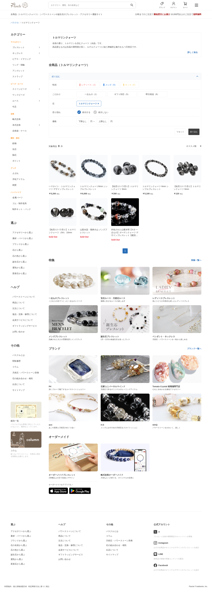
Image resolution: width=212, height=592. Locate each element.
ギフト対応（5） (122, 94)
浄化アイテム (18, 179)
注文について (18, 308)
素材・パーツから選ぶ (22, 238)
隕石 (14, 155)
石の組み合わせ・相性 (22, 378)
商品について (18, 302)
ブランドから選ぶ (20, 244)
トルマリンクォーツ (88, 103)
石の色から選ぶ (19, 256)
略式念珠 (16, 119)
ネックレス (17, 53)
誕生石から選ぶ (19, 262)
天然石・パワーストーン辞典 (25, 372)
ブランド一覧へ (194, 348)
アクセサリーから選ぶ (22, 232)
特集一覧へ (196, 260)
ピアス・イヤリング (21, 59)
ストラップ (17, 76)
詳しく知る (192, 52)
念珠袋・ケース (19, 131)
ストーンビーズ (19, 89)
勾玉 (14, 106)
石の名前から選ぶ (19, 545)
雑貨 (14, 185)
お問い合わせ (18, 332)
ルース (15, 101)
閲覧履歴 (16, 361)
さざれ (15, 173)
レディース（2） (87, 84)
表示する (83, 112)
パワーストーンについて (23, 297)
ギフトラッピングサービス (24, 326)
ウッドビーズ (18, 95)
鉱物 (14, 143)
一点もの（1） (91, 94)
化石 (14, 149)
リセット (180, 132)
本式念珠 (16, 125)
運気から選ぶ (18, 267)
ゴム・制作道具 (19, 203)
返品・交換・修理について (24, 314)
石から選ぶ (17, 250)
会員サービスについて (22, 320)
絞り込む (125, 76)
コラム (15, 367)
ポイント (16, 161)
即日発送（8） (152, 94)
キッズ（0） (129, 84)
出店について (18, 384)
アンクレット (18, 70)
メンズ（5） (109, 84)
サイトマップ (18, 390)
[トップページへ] (19, 7)
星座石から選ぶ (19, 273)
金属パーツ (17, 197)
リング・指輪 (18, 65)
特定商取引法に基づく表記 (38, 586)
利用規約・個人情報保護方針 (15, 586)
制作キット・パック (21, 209)
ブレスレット (18, 47)
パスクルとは (18, 355)
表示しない (100, 112)
